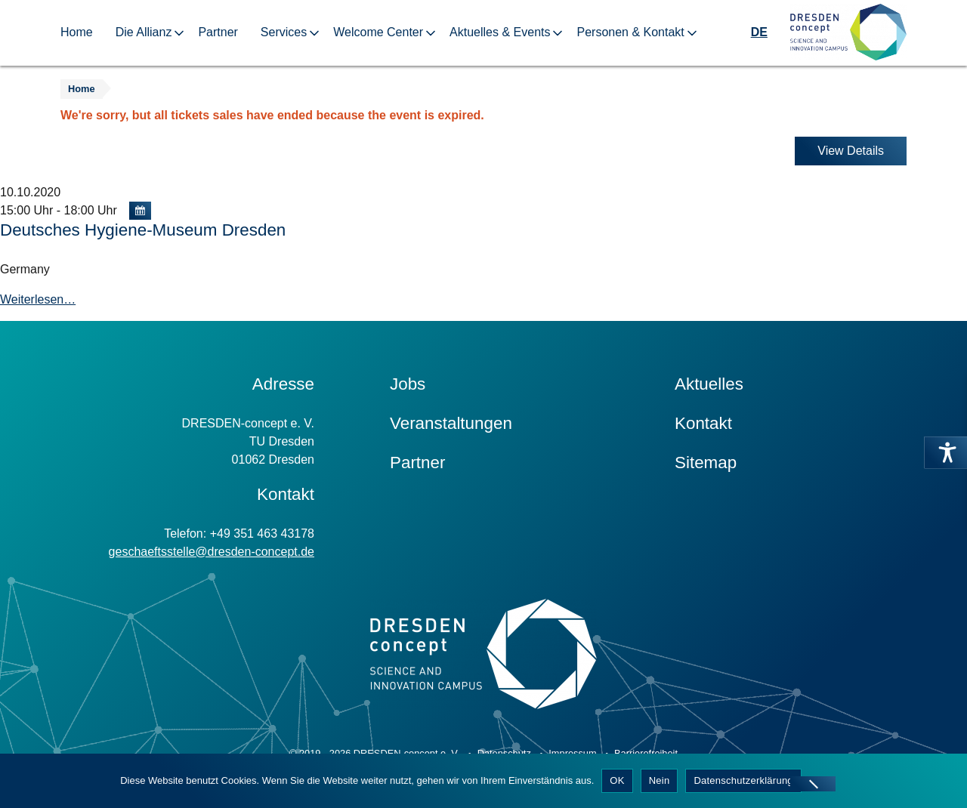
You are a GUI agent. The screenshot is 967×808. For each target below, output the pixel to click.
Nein (659, 780)
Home (76, 32)
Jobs (407, 384)
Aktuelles (709, 384)
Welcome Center (378, 32)
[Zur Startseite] (848, 33)
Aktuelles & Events (500, 32)
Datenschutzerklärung (743, 780)
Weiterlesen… (38, 299)
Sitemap (706, 462)
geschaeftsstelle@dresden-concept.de (211, 551)
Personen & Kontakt (630, 32)
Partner (217, 32)
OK (617, 780)
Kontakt (703, 423)
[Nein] (813, 783)
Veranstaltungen (451, 423)
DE (759, 32)
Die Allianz (144, 32)
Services (284, 32)
